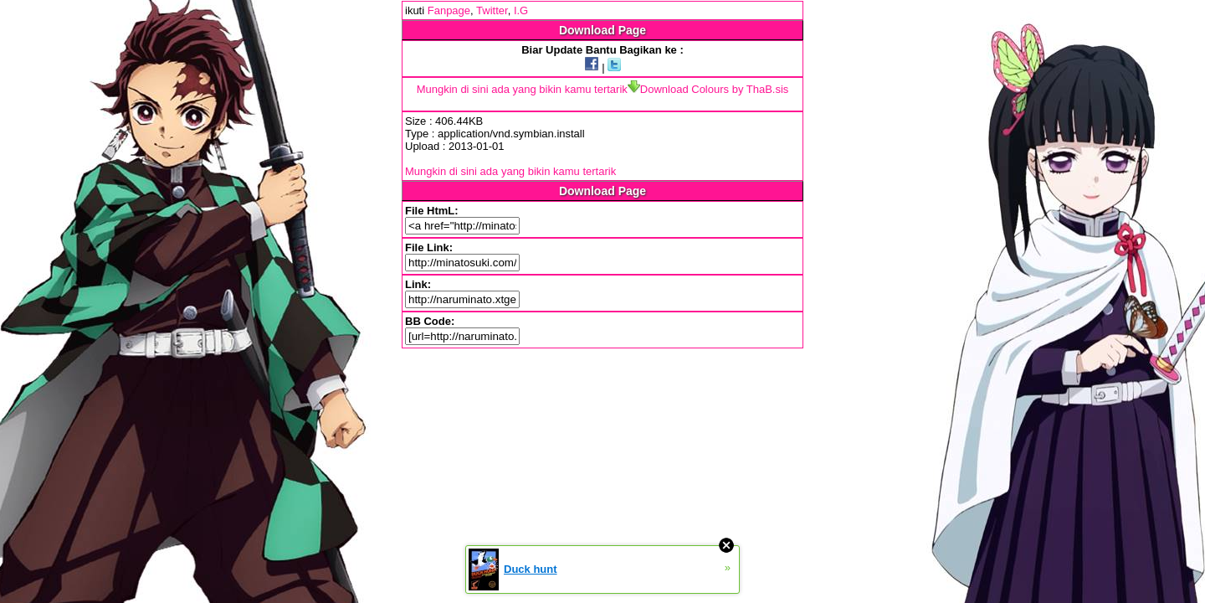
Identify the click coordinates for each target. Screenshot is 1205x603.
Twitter (492, 10)
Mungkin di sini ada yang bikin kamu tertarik (522, 89)
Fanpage (449, 10)
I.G (521, 10)
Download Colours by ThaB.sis (708, 89)
